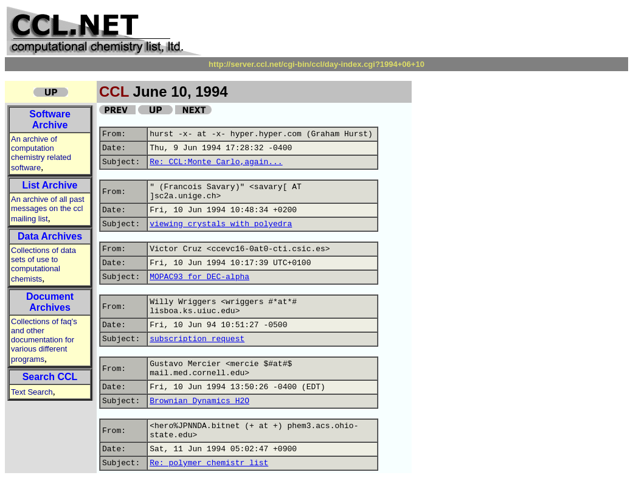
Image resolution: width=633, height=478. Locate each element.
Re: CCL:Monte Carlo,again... (216, 162)
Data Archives (50, 236)
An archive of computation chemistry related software (41, 153)
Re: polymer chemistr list (209, 463)
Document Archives (50, 302)
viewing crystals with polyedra (221, 224)
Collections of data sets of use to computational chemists (43, 264)
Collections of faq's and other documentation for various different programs (44, 340)
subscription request (197, 339)
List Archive (50, 185)
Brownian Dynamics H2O (199, 401)
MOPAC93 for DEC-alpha (199, 277)
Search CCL (50, 377)
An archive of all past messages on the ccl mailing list (48, 209)
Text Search (32, 392)
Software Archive (50, 119)
